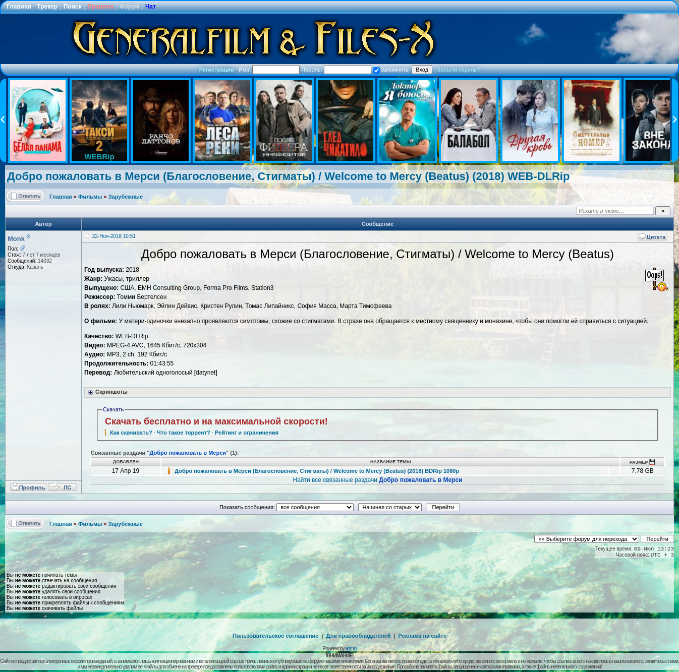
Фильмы (90, 197)
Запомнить (391, 70)
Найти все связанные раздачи (377, 479)
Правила (100, 6)
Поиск (73, 6)
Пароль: (336, 70)
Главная (19, 6)
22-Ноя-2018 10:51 (114, 236)
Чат (150, 6)
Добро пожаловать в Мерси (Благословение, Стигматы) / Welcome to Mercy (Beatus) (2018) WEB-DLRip (288, 176)
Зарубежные (125, 197)
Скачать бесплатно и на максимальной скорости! (216, 421)
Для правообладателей (358, 636)
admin (350, 648)
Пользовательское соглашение (275, 636)
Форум (129, 6)
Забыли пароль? (458, 70)
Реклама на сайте (422, 636)
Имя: (269, 70)
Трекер (47, 6)
